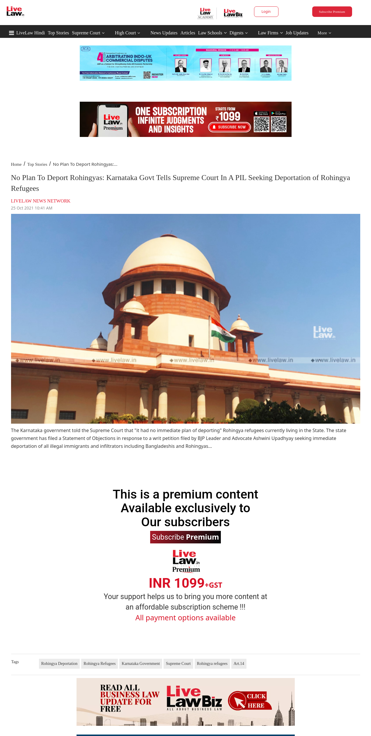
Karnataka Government (141, 663)
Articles (187, 32)
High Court (125, 32)
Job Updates (297, 32)
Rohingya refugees (212, 663)
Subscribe (185, 537)
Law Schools (212, 32)
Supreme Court (86, 32)
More (324, 33)
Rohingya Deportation (59, 663)
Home (16, 164)
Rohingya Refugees (100, 663)
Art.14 (239, 663)
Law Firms (270, 32)
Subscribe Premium (332, 11)
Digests (237, 32)
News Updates (163, 32)
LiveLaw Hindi (30, 32)
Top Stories (58, 32)
